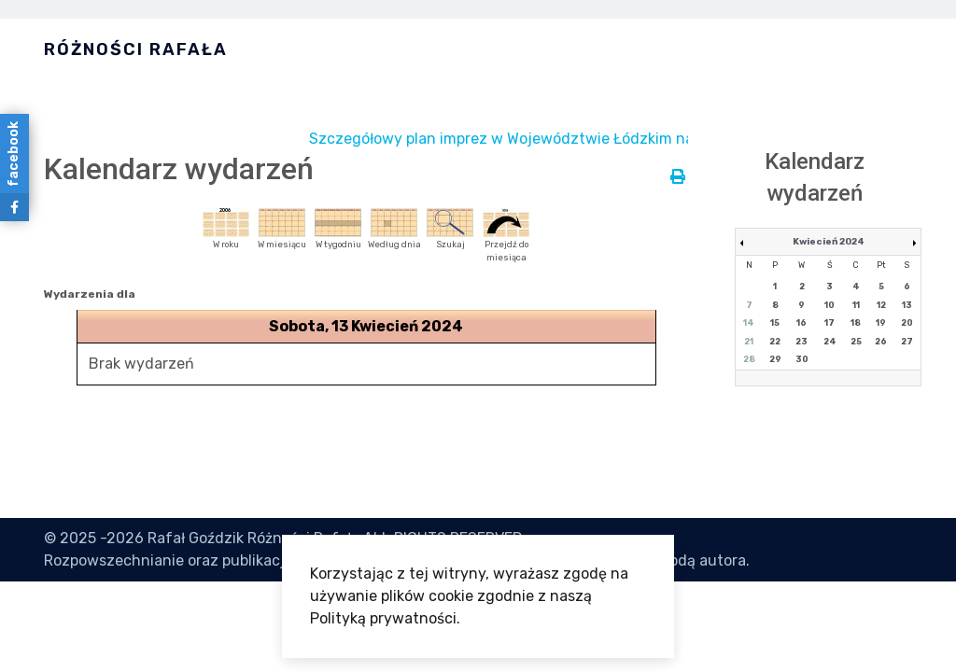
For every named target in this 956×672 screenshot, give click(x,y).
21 (748, 341)
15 (775, 323)
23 (801, 341)
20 (907, 323)
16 (801, 323)
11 (856, 305)
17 (829, 323)
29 (775, 359)
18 (856, 323)
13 (907, 305)
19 (881, 323)
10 (829, 305)
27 (907, 341)
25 (856, 341)
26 (881, 341)
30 (801, 359)
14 (748, 323)
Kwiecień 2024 (829, 241)
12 (881, 305)
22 (774, 341)
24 (829, 341)
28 (749, 359)
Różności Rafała (136, 49)
